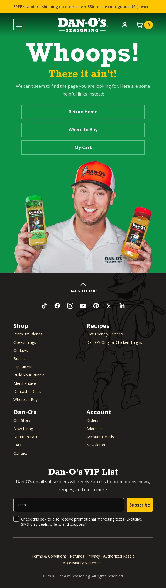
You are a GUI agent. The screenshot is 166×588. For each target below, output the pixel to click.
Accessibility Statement (83, 562)
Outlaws (20, 350)
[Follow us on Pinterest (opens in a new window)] (96, 306)
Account (98, 412)
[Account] (124, 24)
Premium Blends (27, 334)
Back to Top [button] (83, 290)
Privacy (93, 556)
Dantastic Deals (27, 391)
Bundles (20, 358)
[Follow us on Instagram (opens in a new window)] (70, 306)
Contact (20, 453)
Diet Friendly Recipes (104, 334)
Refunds (77, 556)
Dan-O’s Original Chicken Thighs (114, 342)
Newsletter (96, 444)
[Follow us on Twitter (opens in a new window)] (109, 306)
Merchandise (24, 383)
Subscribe (139, 505)
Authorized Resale (119, 556)
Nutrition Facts (26, 436)
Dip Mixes (22, 366)
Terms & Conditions (49, 556)
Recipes (97, 325)
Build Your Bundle (29, 375)
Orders (92, 420)
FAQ (17, 444)
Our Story (21, 420)
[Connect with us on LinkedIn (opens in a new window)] (122, 306)
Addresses (95, 428)
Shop (20, 325)
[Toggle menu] (19, 25)
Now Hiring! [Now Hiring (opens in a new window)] (23, 428)
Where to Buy (83, 129)
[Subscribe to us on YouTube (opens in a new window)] (83, 306)
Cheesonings (24, 342)
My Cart (83, 147)
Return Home (83, 112)
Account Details (100, 436)
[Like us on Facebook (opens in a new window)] (57, 306)
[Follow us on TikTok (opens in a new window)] (44, 306)
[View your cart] (144, 25)
